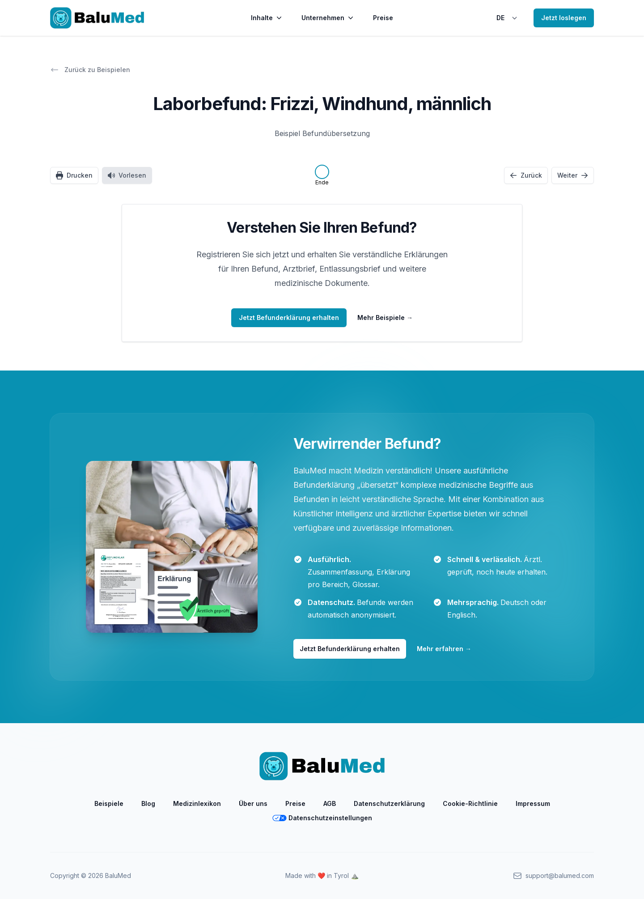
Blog (148, 803)
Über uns (253, 803)
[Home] (97, 18)
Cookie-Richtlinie (470, 803)
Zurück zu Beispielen (90, 69)
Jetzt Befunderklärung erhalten (350, 648)
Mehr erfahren (444, 648)
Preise (383, 17)
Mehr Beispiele (385, 317)
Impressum (533, 803)
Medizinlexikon (197, 803)
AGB (329, 803)
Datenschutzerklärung (389, 803)
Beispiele (108, 803)
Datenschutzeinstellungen (322, 818)
